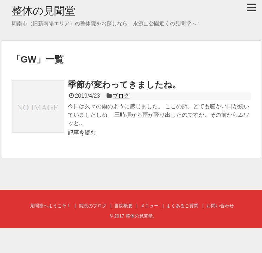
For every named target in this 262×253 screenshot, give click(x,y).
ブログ (121, 96)
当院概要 (123, 205)
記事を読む (82, 133)
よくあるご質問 (182, 205)
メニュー (149, 205)
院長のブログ (93, 205)
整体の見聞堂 (43, 11)
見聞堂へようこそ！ (50, 205)
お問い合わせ (220, 205)
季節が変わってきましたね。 (124, 84)
